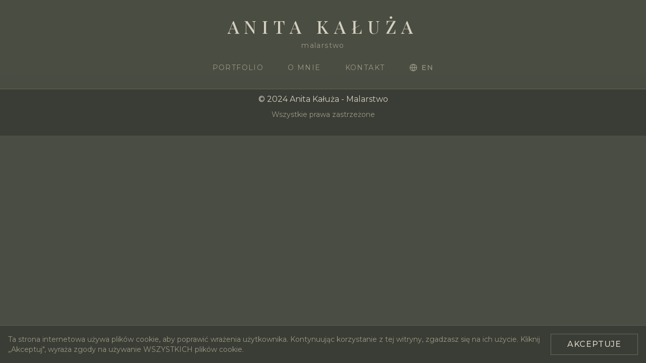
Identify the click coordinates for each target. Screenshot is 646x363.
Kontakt (365, 67)
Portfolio (238, 67)
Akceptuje (594, 344)
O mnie (304, 67)
